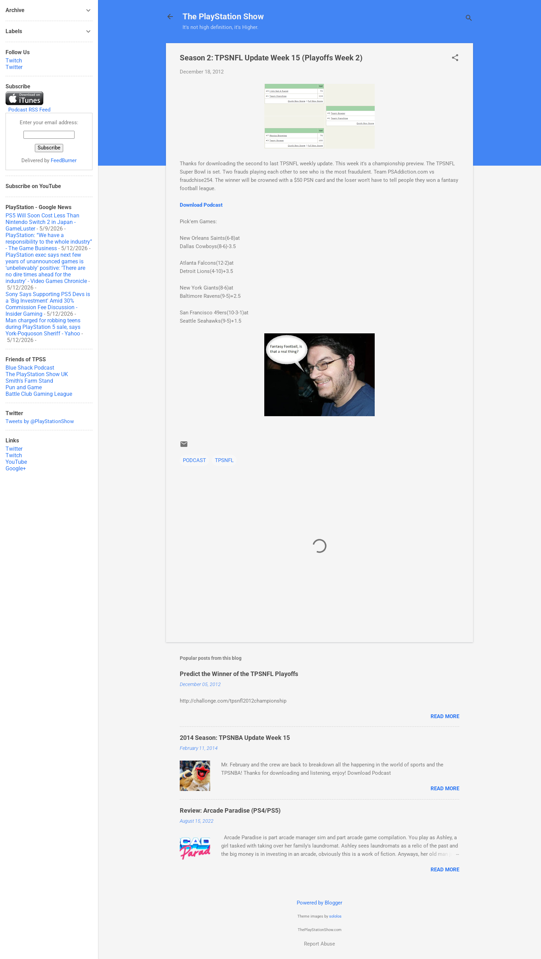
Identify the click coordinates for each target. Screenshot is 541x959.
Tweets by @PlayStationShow (40, 421)
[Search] (469, 18)
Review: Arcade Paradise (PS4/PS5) (230, 810)
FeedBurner (64, 160)
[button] (455, 58)
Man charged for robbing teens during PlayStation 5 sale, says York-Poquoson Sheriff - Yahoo (43, 327)
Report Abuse (319, 944)
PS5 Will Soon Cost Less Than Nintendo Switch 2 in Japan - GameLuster (42, 222)
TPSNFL (224, 460)
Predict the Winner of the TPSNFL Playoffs (239, 673)
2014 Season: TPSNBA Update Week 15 (235, 737)
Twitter (14, 67)
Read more (445, 716)
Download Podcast (201, 205)
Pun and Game (24, 387)
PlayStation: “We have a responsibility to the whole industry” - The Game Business (49, 242)
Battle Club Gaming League (39, 394)
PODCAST (194, 460)
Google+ (16, 468)
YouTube (16, 462)
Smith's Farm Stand (29, 381)
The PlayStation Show (223, 16)
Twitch (14, 60)
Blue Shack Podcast (30, 367)
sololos (335, 916)
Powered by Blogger (319, 903)
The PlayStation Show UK (37, 374)
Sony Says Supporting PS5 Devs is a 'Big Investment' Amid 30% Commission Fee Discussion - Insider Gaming (48, 304)
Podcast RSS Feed (29, 110)
